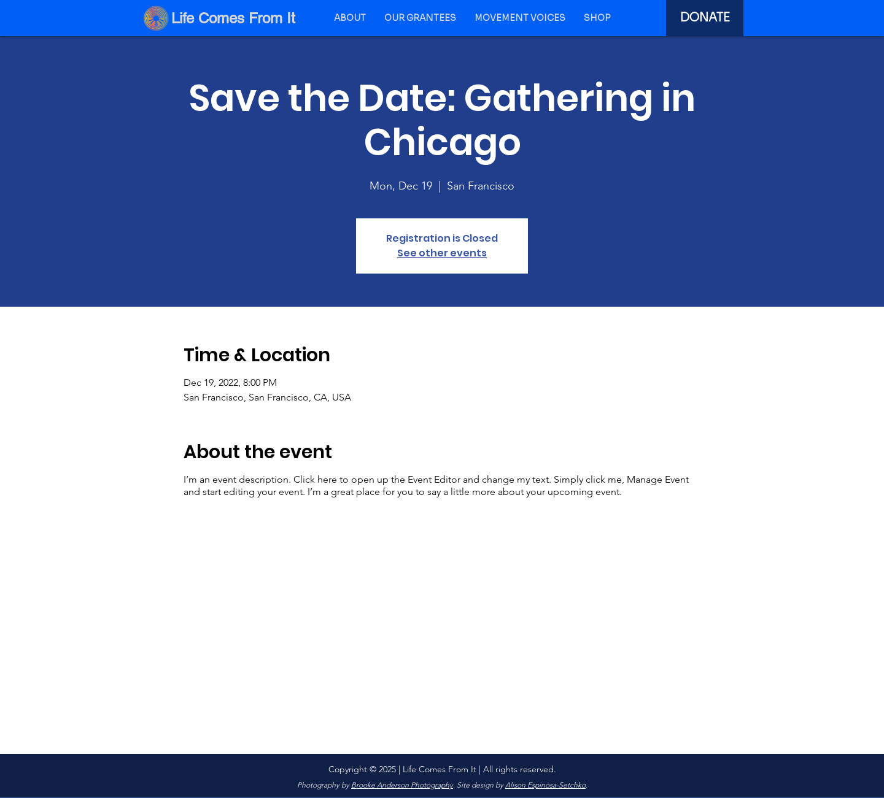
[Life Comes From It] (235, 18)
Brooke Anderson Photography (402, 784)
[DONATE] (704, 18)
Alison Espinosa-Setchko (545, 784)
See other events (442, 253)
